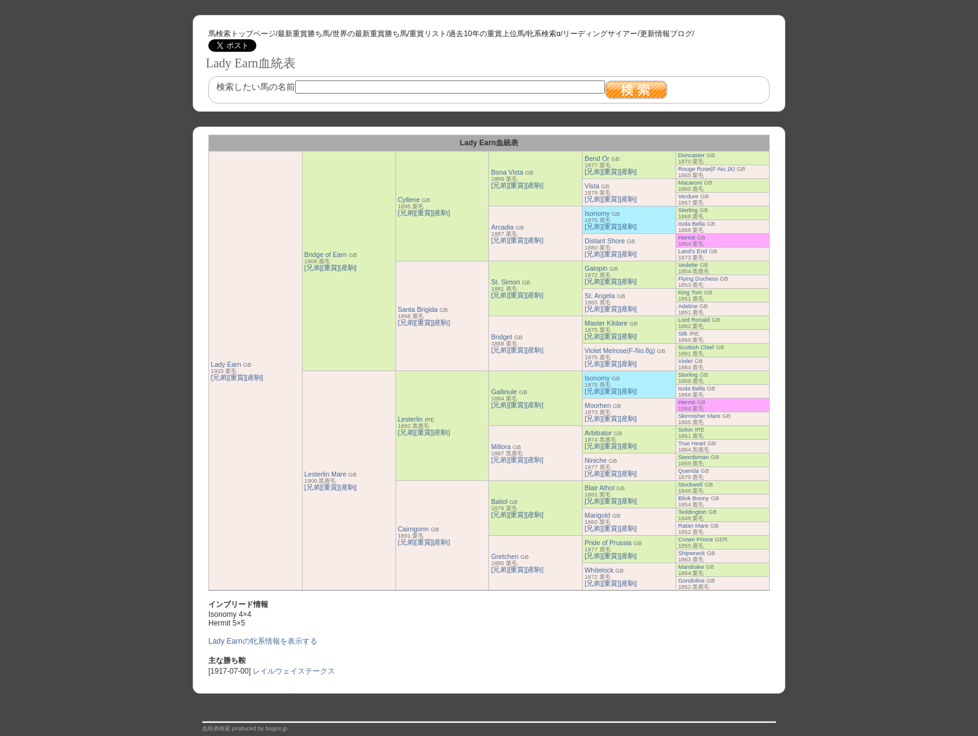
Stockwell (690, 485)
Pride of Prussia (607, 542)
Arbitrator (598, 433)
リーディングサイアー (600, 33)
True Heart (691, 443)
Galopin (596, 268)
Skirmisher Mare (699, 416)
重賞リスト (428, 33)
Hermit (686, 238)
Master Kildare (605, 323)
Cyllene (409, 199)
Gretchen (504, 556)
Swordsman (693, 457)
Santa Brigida (418, 309)
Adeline (687, 306)
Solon (685, 430)
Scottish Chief (696, 347)
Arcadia (502, 227)
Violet (685, 361)
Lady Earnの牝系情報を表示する (262, 641)
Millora (500, 446)
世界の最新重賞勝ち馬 (369, 33)
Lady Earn (226, 364)
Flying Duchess (698, 279)
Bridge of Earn (325, 254)
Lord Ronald (694, 320)
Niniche (595, 460)
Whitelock (598, 570)
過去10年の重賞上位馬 (486, 33)
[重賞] (237, 377)
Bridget (501, 337)
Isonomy (596, 213)
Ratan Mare (693, 526)
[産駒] (254, 377)
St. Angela (599, 295)
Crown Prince (695, 539)
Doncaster (691, 155)
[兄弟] (219, 377)
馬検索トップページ (242, 33)
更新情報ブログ (666, 33)
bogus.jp (277, 728)
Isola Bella (691, 224)
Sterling (688, 210)
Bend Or (596, 158)
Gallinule (503, 391)
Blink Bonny (693, 498)
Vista (591, 186)
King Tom (690, 292)
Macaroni (690, 183)
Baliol (499, 501)
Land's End (692, 251)
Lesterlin (410, 419)
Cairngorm (413, 529)
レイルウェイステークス (294, 671)
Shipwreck (691, 553)
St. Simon (505, 282)
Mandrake (691, 567)
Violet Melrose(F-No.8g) (619, 350)
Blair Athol (599, 487)
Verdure (688, 196)
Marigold (597, 515)
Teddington (692, 512)
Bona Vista (507, 172)
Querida (688, 471)
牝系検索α (543, 33)
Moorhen (597, 405)
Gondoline (691, 581)
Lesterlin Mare (325, 474)
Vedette (688, 265)
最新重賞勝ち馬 (304, 33)
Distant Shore (604, 241)
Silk (682, 334)
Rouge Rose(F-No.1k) (706, 169)
